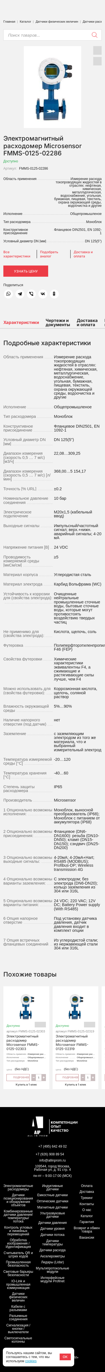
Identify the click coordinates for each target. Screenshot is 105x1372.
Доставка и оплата (83, 254)
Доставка (87, 1192)
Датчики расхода (52, 1250)
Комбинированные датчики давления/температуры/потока (18, 1216)
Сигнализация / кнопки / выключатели (18, 1328)
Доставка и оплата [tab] (87, 322)
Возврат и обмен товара (87, 1229)
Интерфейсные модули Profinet (53, 1279)
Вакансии (86, 1238)
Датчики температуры (52, 1242)
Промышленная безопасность (18, 1263)
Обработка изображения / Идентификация (18, 1243)
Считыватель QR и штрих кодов (18, 1254)
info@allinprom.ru (52, 1160)
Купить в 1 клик (26, 1084)
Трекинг (87, 1198)
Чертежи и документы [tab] (58, 322)
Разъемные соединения (18, 1317)
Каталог (25, 21)
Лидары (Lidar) (52, 1262)
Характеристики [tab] (21, 322)
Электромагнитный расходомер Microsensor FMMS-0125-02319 (75, 1021)
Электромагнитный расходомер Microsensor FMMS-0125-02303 (26, 1021)
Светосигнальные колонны (18, 1339)
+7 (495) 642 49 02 (52, 1146)
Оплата (86, 1186)
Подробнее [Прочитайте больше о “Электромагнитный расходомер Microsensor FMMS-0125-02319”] (67, 1077)
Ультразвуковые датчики (52, 1215)
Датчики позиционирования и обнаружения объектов (18, 1200)
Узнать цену (26, 271)
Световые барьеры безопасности (18, 1273)
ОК (65, 1357)
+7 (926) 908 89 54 (50, 1154)
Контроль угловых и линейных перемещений (18, 1231)
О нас (86, 1210)
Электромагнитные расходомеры (18, 1187)
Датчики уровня (52, 1229)
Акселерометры (52, 1256)
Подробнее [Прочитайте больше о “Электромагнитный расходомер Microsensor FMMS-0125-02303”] (18, 1077)
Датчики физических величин (57, 21)
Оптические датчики (52, 1201)
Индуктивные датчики (52, 1187)
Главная (9, 21)
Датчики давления (52, 1223)
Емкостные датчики (52, 1195)
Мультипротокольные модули (52, 1270)
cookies (31, 1361)
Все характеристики (16, 254)
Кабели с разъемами (18, 1308)
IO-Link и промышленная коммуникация (18, 1284)
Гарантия (87, 1222)
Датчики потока (52, 1235)
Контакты (87, 1204)
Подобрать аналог (49, 254)
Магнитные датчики (52, 1207)
